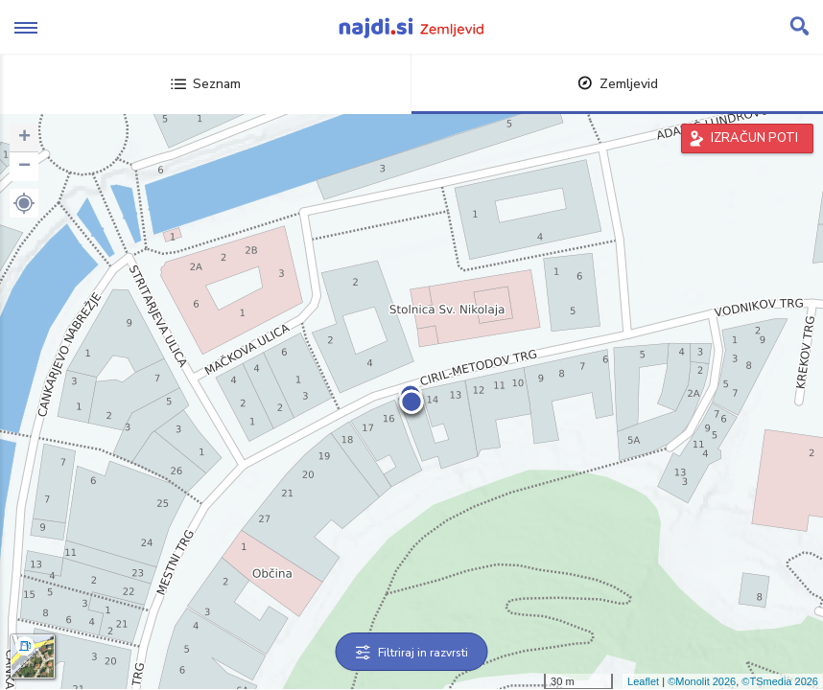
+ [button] (24, 138)
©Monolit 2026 (702, 681)
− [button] (24, 166)
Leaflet (643, 681)
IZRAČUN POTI (754, 138)
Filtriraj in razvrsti (412, 652)
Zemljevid (617, 84)
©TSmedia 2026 (779, 681)
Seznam (206, 84)
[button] (24, 203)
